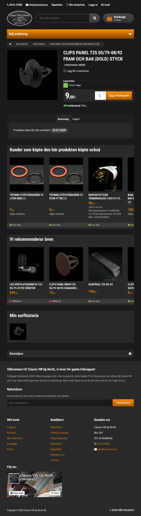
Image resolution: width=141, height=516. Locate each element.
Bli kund (105, 4)
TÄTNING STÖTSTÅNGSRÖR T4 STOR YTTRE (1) (66, 196)
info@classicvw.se (37, 4)
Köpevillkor (56, 427)
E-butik (113, 510)
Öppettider (57, 4)
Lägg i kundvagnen (119, 95)
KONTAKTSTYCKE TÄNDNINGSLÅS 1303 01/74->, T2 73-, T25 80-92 (104, 198)
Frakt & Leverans (59, 432)
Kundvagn (12, 443)
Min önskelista (75, 4)
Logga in (92, 4)
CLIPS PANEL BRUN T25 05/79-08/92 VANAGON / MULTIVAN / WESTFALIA (63, 288)
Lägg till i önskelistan (78, 71)
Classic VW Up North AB (35, 510)
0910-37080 (14, 4)
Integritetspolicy (59, 438)
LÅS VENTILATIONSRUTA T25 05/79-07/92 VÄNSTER (26, 286)
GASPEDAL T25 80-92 (100, 284)
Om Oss (54, 460)
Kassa (10, 449)
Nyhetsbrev (56, 443)
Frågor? (76, 119)
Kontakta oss (57, 454)
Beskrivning (63, 119)
